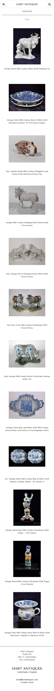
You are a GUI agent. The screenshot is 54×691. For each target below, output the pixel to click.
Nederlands (22, 672)
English (33, 672)
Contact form (27, 682)
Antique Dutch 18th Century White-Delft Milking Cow (27, 69)
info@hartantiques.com (27, 679)
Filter (27, 19)
